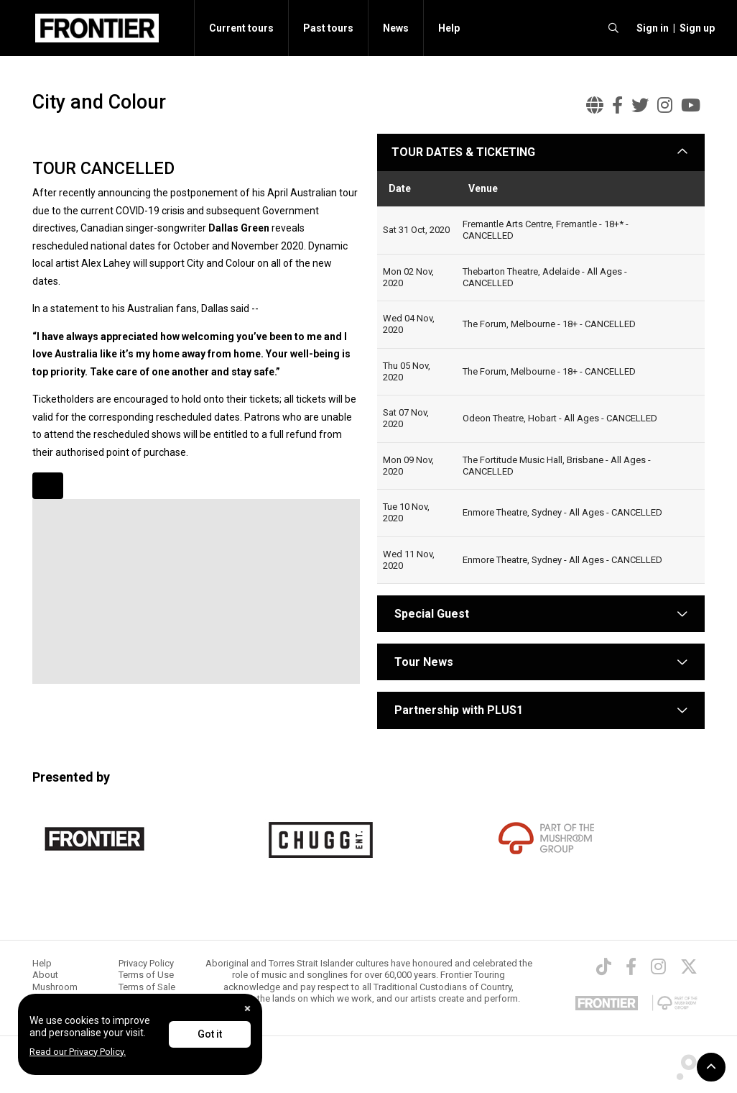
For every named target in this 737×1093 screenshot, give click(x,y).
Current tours (241, 28)
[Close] (247, 1008)
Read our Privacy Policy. (77, 1051)
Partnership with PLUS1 (458, 710)
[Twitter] (688, 966)
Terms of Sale (147, 987)
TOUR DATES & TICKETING (463, 152)
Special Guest (430, 614)
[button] (650, 28)
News (396, 28)
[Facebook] (631, 966)
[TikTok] (603, 966)
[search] (613, 28)
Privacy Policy (146, 963)
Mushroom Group (55, 993)
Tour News (423, 662)
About (45, 974)
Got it (210, 1034)
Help (449, 28)
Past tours (328, 28)
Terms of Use (146, 974)
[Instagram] (658, 966)
